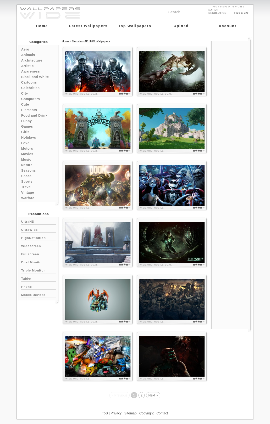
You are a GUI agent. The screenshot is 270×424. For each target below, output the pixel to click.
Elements (29, 110)
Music (26, 159)
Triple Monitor (38, 270)
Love (25, 143)
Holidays (28, 137)
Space (26, 176)
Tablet (38, 278)
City (24, 93)
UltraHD (38, 221)
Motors (27, 148)
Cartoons (29, 82)
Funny (26, 121)
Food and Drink (34, 115)
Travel (26, 187)
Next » (153, 395)
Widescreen (38, 245)
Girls (25, 132)
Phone (38, 286)
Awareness (30, 71)
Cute (25, 104)
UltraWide (38, 229)
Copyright (146, 413)
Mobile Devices (33, 295)
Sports (27, 181)
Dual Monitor (38, 262)
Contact (162, 413)
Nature (27, 165)
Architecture (31, 60)
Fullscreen (38, 253)
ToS (105, 413)
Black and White (35, 77)
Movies (27, 154)
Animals (28, 55)
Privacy (115, 413)
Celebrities (30, 88)
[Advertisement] (231, 113)
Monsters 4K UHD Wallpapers (91, 41)
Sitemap (130, 413)
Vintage (27, 192)
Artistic (27, 66)
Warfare (27, 198)
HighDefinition (38, 237)
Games (27, 126)
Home (66, 41)
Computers (30, 99)
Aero (25, 49)
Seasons (28, 170)
